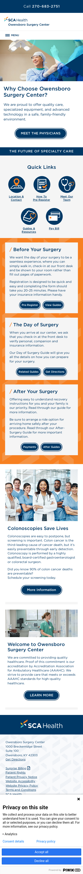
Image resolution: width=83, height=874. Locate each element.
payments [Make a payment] (29, 447)
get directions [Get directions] (55, 371)
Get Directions (15, 759)
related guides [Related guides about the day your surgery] (29, 371)
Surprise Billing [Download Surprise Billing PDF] (18, 768)
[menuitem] (16, 188)
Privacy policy (46, 841)
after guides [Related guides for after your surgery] (51, 447)
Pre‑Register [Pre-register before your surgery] (30, 305)
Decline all (42, 861)
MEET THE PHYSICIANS (41, 133)
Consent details (13, 841)
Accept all (41, 852)
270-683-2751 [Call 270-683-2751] (41, 6)
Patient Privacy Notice (21, 777)
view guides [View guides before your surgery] (53, 305)
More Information (41, 590)
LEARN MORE (41, 695)
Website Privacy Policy (22, 785)
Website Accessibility (20, 781)
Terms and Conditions (21, 789)
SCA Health (14, 794)
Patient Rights (15, 772)
